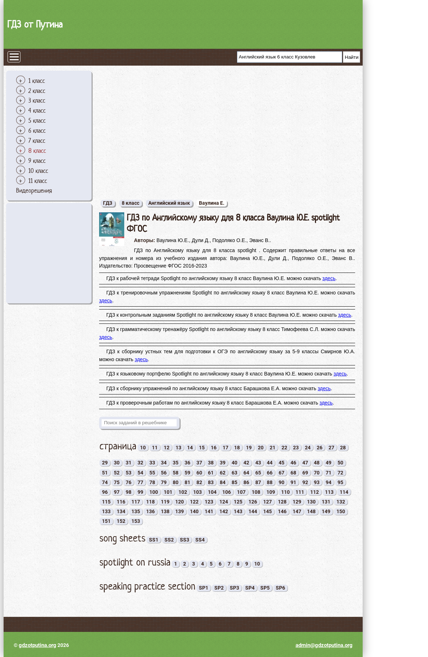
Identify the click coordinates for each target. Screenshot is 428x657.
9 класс (37, 161)
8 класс (37, 151)
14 (190, 447)
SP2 (219, 588)
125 (238, 502)
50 (340, 462)
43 (258, 462)
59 (187, 473)
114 (344, 492)
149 (326, 511)
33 (152, 462)
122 (194, 502)
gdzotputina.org (37, 645)
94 (328, 482)
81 (187, 482)
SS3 (184, 540)
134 (121, 511)
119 (165, 502)
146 (282, 511)
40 (234, 462)
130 (311, 502)
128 (282, 502)
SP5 (265, 588)
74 (105, 482)
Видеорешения (34, 190)
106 (226, 492)
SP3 (234, 588)
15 (202, 447)
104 (212, 492)
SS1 (153, 540)
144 (252, 511)
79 (164, 482)
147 (297, 511)
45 (281, 462)
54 (140, 473)
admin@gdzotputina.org (324, 645)
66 (270, 473)
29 (105, 462)
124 (223, 502)
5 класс (37, 120)
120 (179, 502)
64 (246, 473)
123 (209, 502)
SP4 (250, 588)
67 (281, 473)
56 (164, 473)
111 (300, 492)
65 (258, 473)
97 (117, 492)
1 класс (36, 81)
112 (314, 492)
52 (117, 473)
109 (270, 492)
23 (296, 447)
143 (238, 511)
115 (106, 502)
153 (135, 521)
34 (164, 462)
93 (317, 482)
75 (117, 482)
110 (285, 492)
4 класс (37, 110)
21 (272, 447)
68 (293, 473)
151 (106, 521)
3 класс (36, 100)
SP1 (203, 588)
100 (153, 492)
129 (297, 502)
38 (211, 462)
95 (340, 482)
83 (211, 482)
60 (199, 473)
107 (241, 492)
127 (267, 502)
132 (340, 502)
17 (225, 447)
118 (150, 502)
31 (128, 462)
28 (343, 447)
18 (237, 447)
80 (175, 482)
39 (222, 462)
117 (135, 502)
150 (340, 511)
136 (150, 511)
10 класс (38, 171)
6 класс (37, 130)
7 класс (36, 141)
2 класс (36, 91)
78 (152, 482)
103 (197, 492)
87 (258, 482)
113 (329, 492)
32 (140, 462)
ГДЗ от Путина (34, 24)
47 (305, 462)
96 (105, 492)
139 (179, 511)
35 (175, 462)
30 (117, 462)
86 (246, 482)
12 (166, 447)
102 (182, 492)
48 (317, 462)
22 (284, 447)
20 (261, 447)
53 (128, 473)
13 (178, 447)
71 (328, 473)
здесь (328, 278)
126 (252, 502)
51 (105, 473)
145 (267, 511)
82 (199, 482)
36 (187, 462)
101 (168, 492)
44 (270, 462)
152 (121, 521)
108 (256, 492)
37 (199, 462)
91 (293, 482)
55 (152, 473)
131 (326, 502)
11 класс (37, 181)
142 (223, 511)
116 (121, 502)
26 (319, 447)
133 (106, 511)
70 (317, 473)
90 (281, 482)
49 (328, 462)
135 (135, 511)
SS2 (169, 540)
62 (222, 473)
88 (270, 482)
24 (308, 447)
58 (175, 473)
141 (209, 511)
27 (331, 447)
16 (214, 447)
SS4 (200, 540)
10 (143, 447)
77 (140, 482)
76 (128, 482)
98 (128, 492)
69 (305, 473)
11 (155, 447)
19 (249, 447)
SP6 (280, 588)
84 (222, 482)
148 (311, 511)
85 (234, 482)
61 (211, 473)
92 (305, 482)
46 (293, 462)
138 (165, 511)
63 (234, 473)
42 (246, 462)
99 (140, 492)
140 (194, 511)
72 (340, 473)
